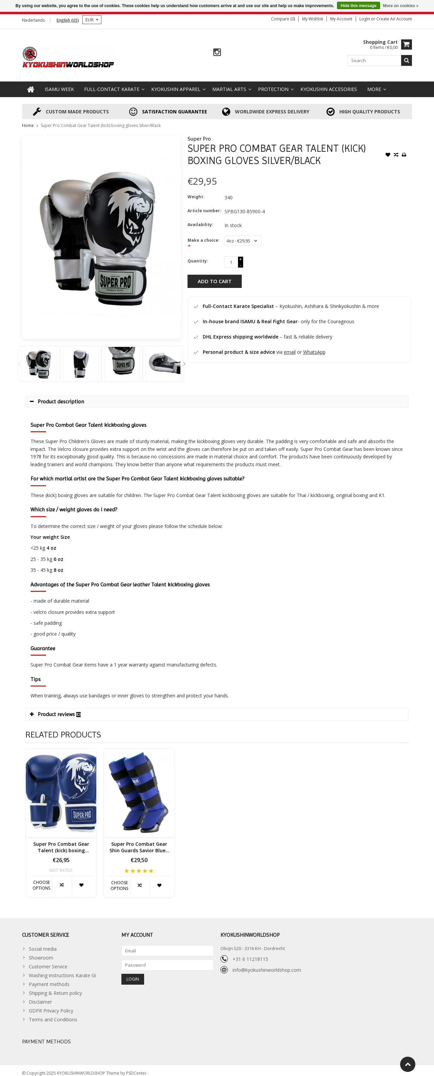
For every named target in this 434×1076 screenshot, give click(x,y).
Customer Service (48, 961)
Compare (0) (283, 19)
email (290, 346)
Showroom (41, 952)
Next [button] (184, 358)
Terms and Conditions (53, 1013)
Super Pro (199, 133)
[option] (39, 358)
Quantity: (198, 255)
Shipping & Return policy (55, 987)
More (374, 83)
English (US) (68, 20)
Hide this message (358, 5)
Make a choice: (204, 238)
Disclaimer (40, 996)
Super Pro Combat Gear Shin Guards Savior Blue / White (139, 842)
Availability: (200, 219)
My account (341, 19)
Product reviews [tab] (55, 709)
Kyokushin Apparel (175, 83)
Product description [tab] (57, 396)
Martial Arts (229, 83)
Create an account (394, 19)
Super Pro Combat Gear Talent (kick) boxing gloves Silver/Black (101, 120)
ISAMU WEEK (59, 83)
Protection (273, 83)
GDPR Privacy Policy (51, 1005)
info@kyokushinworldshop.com (267, 964)
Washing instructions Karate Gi (62, 969)
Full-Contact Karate (111, 83)
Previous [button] (19, 358)
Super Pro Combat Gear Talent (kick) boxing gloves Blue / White (61, 842)
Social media (43, 943)
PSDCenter (136, 1068)
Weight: (196, 191)
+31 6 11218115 (250, 953)
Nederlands (33, 20)
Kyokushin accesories (328, 83)
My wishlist (312, 19)
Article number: (204, 205)
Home (28, 120)
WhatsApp (314, 346)
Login (365, 19)
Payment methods (49, 978)
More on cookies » (400, 5)
